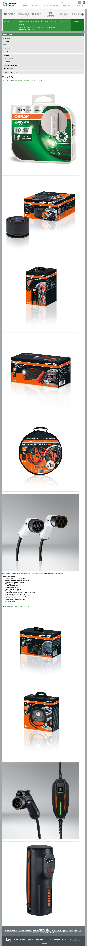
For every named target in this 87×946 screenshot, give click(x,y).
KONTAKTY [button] (79, 5)
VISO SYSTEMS (51, 27)
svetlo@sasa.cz (76, 940)
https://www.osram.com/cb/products (18, 606)
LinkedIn (44, 943)
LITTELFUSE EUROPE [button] (10, 65)
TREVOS (48, 931)
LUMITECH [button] (6, 52)
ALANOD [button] (6, 55)
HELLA (71, 931)
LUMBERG (21, 931)
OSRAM (39, 81)
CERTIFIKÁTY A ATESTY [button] (50, 5)
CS (84, 2)
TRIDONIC (8, 931)
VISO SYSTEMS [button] (8, 69)
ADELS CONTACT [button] (8, 58)
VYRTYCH (41, 932)
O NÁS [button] (24, 5)
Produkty (33, 81)
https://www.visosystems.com (26, 29)
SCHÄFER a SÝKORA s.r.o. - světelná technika (15, 81)
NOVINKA (7, 21)
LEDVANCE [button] (6, 48)
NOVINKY (35, 5)
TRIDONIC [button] (6, 38)
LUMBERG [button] (6, 62)
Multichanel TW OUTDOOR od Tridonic (55, 21)
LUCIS (79, 931)
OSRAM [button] (5, 45)
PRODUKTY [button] (7, 34)
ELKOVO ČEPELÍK (57, 931)
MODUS (35, 932)
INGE (75, 931)
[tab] (43, 34)
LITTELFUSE (28, 931)
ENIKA (66, 931)
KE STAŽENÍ (66, 5)
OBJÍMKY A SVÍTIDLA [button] (10, 72)
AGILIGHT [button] (6, 41)
